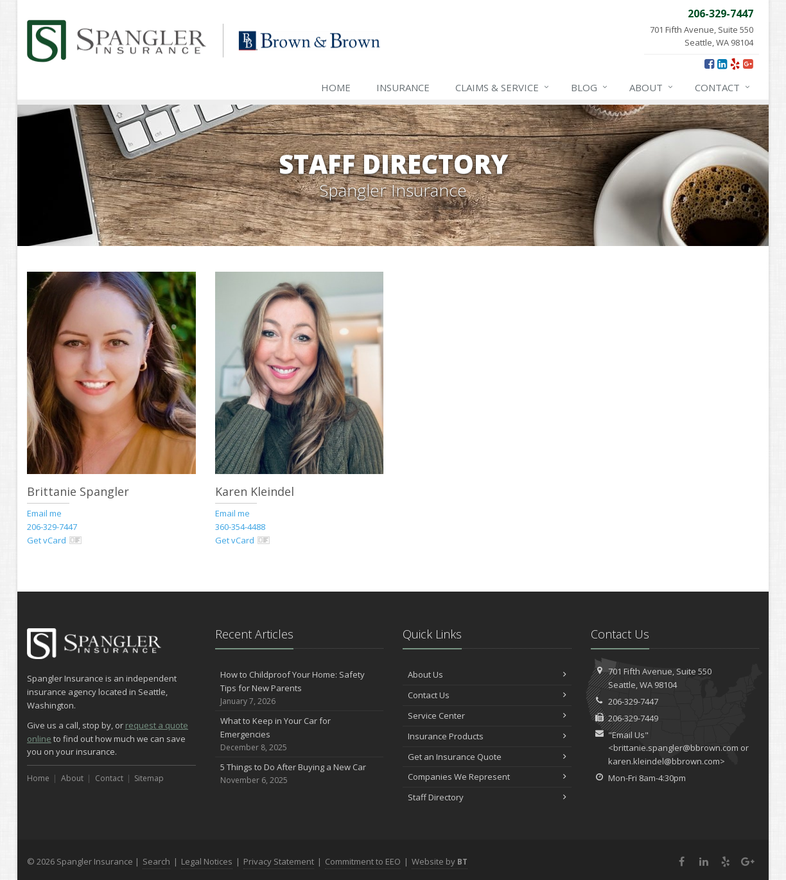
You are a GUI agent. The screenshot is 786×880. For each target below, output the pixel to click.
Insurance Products (487, 736)
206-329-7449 (633, 718)
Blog (590, 87)
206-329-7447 (52, 526)
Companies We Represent (487, 776)
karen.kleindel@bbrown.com (664, 761)
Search (156, 861)
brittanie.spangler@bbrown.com (675, 747)
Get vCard (54, 540)
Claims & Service (502, 87)
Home (336, 87)
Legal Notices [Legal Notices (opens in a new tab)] (206, 861)
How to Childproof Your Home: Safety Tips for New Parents (299, 688)
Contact (723, 87)
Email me (44, 513)
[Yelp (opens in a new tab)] (735, 63)
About (651, 87)
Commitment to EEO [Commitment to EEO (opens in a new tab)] (363, 861)
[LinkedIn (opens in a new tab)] (722, 63)
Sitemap (149, 778)
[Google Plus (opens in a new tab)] (748, 63)
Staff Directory (487, 797)
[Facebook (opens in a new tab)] (709, 63)
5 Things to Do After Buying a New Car (299, 773)
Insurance (403, 87)
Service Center (487, 715)
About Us (487, 674)
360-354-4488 (240, 526)
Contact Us (487, 695)
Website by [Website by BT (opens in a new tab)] (439, 861)
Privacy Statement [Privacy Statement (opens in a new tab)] (278, 861)
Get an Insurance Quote (487, 756)
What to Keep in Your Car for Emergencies (299, 734)
